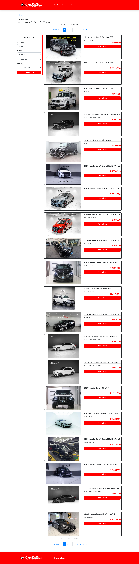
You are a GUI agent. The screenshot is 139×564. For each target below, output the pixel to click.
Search (19, 13)
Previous (55, 30)
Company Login (59, 558)
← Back (20, 15)
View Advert (102, 46)
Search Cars (29, 37)
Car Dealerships (59, 5)
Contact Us (72, 5)
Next (85, 30)
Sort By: (20, 64)
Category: (21, 50)
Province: (20, 42)
